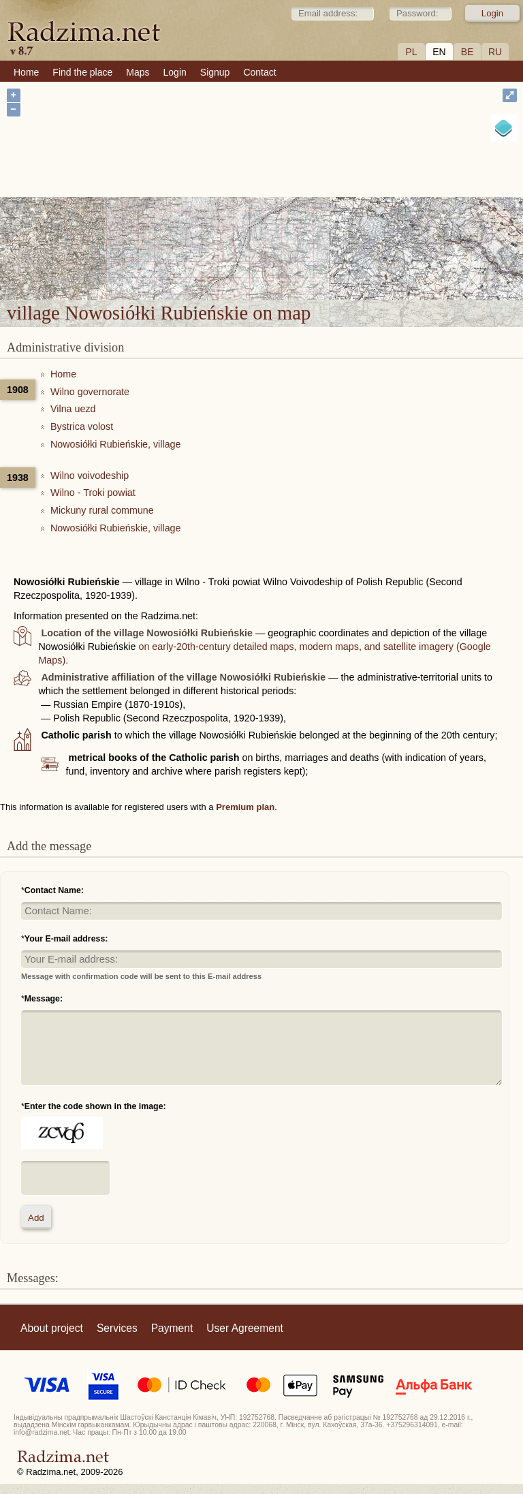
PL (411, 51)
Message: (44, 998)
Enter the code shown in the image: (95, 1106)
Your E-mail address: (66, 939)
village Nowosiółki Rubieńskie (352, 220)
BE (467, 51)
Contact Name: (54, 890)
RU (495, 51)
